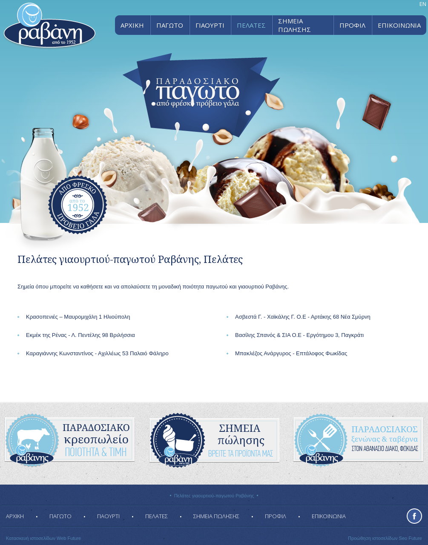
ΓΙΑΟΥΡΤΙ (209, 25)
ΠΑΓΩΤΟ (169, 25)
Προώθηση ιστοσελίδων (373, 538)
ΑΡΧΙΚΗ (132, 25)
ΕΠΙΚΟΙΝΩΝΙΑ (399, 25)
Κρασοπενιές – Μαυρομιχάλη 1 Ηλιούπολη (78, 317)
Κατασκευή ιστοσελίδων (30, 538)
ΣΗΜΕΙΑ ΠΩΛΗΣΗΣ (294, 25)
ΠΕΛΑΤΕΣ (251, 25)
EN (422, 4)
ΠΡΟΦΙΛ (352, 25)
